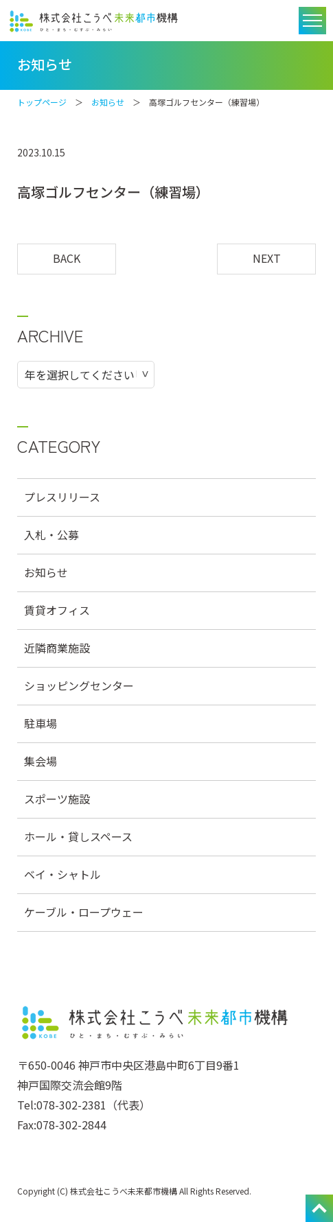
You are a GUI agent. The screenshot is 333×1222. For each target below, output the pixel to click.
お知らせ (107, 102)
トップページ (42, 102)
